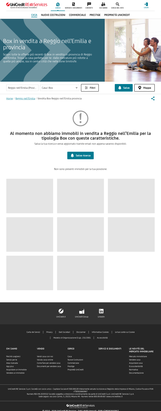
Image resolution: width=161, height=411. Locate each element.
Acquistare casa (136, 363)
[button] (59, 88)
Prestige (71, 366)
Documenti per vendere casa (49, 366)
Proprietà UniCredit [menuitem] (117, 14)
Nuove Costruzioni (75, 360)
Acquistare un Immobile (16, 369)
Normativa (133, 369)
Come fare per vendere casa (48, 363)
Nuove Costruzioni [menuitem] (53, 14)
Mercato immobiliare (138, 356)
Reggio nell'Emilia (25, 98)
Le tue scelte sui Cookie (125, 332)
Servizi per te (11, 360)
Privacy (49, 332)
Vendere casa (134, 360)
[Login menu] (146, 5)
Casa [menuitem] (34, 14)
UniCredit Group (81, 317)
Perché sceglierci (13, 356)
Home (9, 98)
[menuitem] (58, 5)
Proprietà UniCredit (75, 369)
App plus (10, 366)
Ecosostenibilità (136, 366)
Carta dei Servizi (33, 332)
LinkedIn (101, 317)
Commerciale (73, 363)
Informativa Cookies (100, 332)
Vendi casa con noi (45, 356)
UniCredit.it (61, 317)
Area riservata (12, 363)
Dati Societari (64, 332)
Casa (70, 356)
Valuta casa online (45, 360)
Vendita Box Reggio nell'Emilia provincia (60, 98)
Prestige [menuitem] (95, 14)
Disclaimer (81, 332)
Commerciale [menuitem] (77, 14)
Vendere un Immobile (15, 373)
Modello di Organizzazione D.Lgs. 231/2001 (72, 338)
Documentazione (136, 373)
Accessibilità (102, 338)
